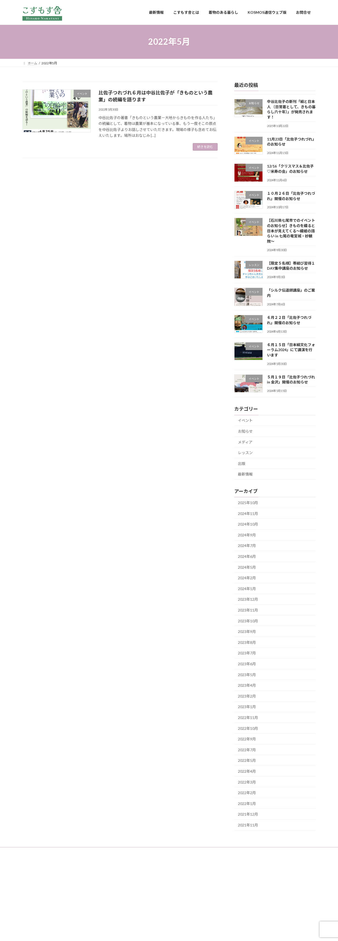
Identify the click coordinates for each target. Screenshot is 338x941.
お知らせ (245, 431)
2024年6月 (247, 556)
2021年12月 (248, 814)
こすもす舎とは (61, 852)
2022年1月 (247, 803)
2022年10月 (248, 728)
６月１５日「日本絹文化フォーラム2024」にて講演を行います (291, 349)
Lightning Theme (168, 932)
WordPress (140, 932)
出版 (241, 463)
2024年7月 (247, 545)
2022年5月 (247, 760)
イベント (245, 420)
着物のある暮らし (95, 852)
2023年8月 (247, 642)
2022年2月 (247, 792)
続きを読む (205, 147)
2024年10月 (248, 524)
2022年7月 (247, 749)
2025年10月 (248, 502)
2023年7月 (247, 653)
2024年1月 (247, 588)
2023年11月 (248, 610)
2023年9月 (247, 631)
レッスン (245, 452)
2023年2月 (247, 696)
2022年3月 (247, 782)
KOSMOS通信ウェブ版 (135, 852)
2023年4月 (247, 685)
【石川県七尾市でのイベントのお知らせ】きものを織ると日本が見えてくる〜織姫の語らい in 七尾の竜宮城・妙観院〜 (291, 230)
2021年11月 (248, 824)
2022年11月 (248, 717)
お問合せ (167, 852)
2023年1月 (247, 706)
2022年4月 (247, 771)
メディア (245, 442)
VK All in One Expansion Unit (203, 932)
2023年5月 (247, 674)
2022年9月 (247, 739)
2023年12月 (248, 599)
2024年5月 (247, 567)
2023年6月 (247, 664)
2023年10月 (248, 620)
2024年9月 (247, 534)
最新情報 (245, 474)
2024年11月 (248, 513)
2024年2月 (247, 578)
